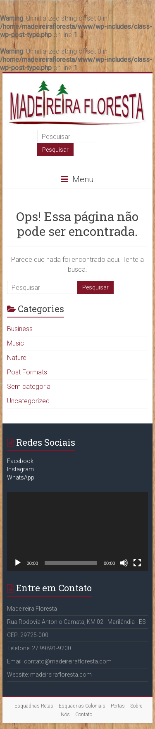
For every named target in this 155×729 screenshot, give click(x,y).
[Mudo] (124, 563)
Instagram (20, 469)
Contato (83, 714)
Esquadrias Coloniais (82, 706)
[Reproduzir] (18, 563)
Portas (118, 706)
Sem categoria (28, 386)
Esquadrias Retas (33, 706)
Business (20, 329)
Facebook (20, 461)
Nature (16, 358)
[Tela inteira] (137, 563)
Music (15, 343)
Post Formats (27, 372)
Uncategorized (28, 401)
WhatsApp (20, 477)
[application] (77, 531)
